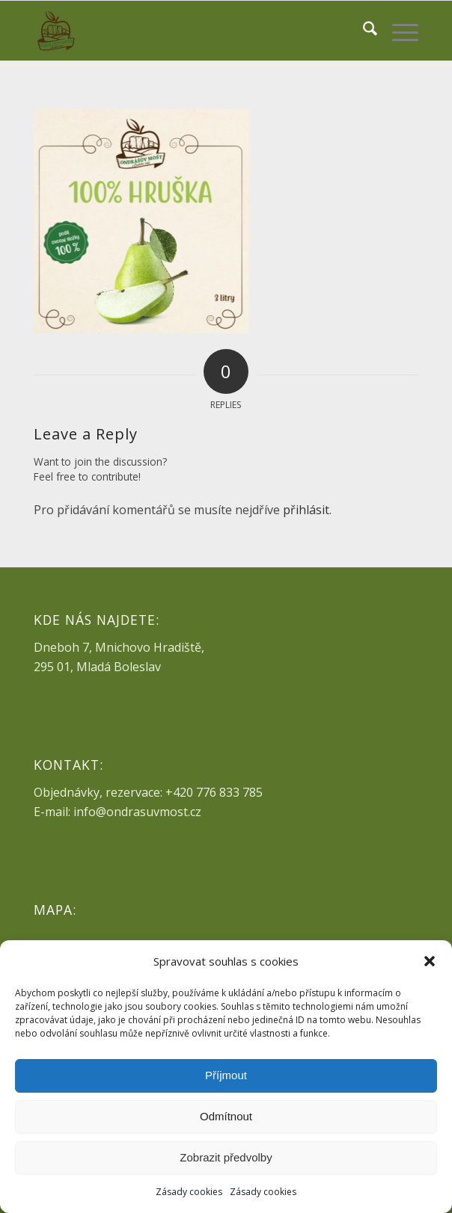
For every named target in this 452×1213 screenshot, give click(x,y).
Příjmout (226, 1075)
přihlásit (306, 509)
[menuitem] (362, 31)
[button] (429, 961)
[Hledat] (362, 31)
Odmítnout (226, 1116)
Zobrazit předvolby (226, 1157)
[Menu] (397, 31)
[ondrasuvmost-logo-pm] (187, 31)
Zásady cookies (189, 1191)
